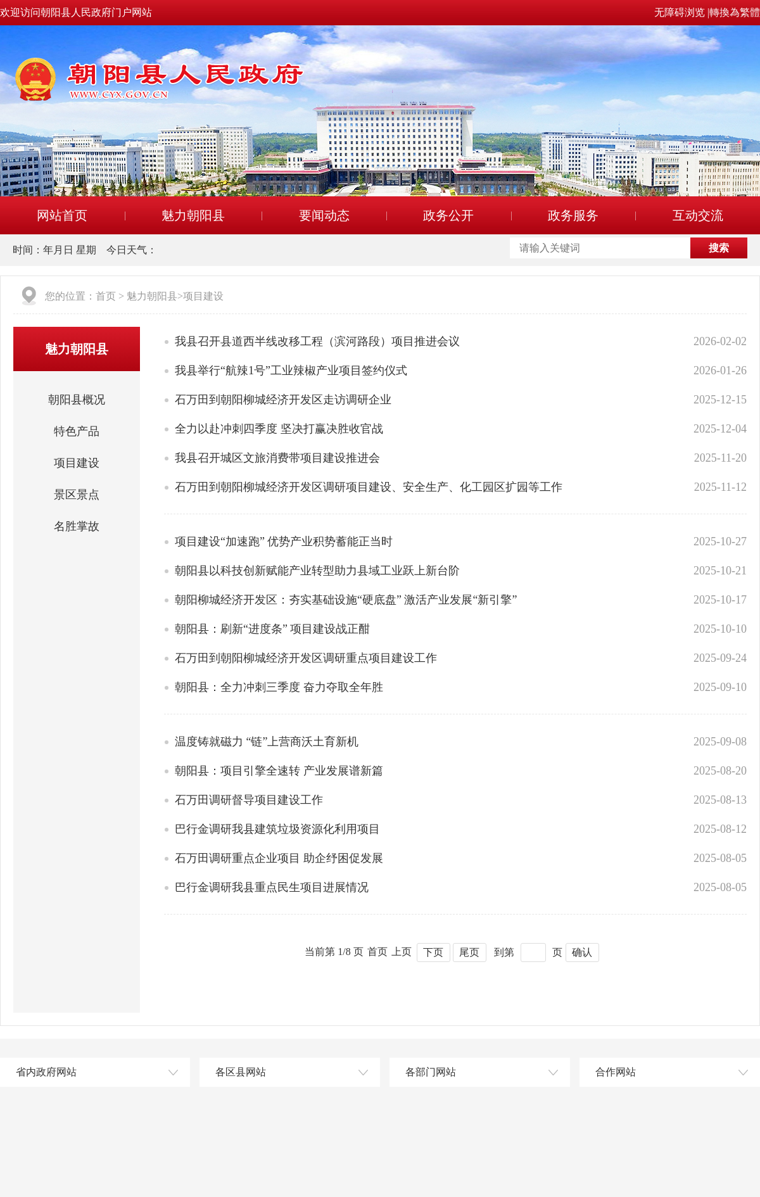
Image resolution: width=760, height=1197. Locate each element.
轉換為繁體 (734, 12)
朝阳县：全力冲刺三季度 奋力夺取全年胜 (279, 687)
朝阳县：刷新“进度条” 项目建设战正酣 (272, 629)
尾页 (469, 952)
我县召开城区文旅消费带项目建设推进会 (277, 458)
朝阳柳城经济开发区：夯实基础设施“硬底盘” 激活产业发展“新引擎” (346, 599)
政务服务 (573, 215)
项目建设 (203, 296)
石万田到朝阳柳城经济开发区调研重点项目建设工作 (306, 658)
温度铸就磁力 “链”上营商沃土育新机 (266, 741)
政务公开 (448, 215)
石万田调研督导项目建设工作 (249, 800)
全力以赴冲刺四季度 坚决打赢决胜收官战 (279, 428)
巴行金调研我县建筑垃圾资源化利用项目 (277, 829)
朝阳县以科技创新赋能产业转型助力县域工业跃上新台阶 (317, 570)
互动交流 (698, 215)
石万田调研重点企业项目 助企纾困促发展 (279, 858)
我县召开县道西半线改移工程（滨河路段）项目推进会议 (317, 341)
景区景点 (76, 494)
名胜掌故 (76, 526)
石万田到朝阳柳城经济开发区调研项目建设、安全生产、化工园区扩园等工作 (368, 487)
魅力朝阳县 (193, 215)
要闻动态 (324, 215)
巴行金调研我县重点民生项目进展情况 (272, 887)
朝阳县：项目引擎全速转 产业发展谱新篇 (279, 770)
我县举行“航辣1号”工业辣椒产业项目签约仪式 (291, 370)
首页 (106, 296)
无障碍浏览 (679, 12)
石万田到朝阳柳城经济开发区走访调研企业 (283, 399)
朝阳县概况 (76, 399)
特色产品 (76, 431)
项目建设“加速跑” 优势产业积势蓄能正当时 (284, 541)
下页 (433, 952)
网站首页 (62, 215)
